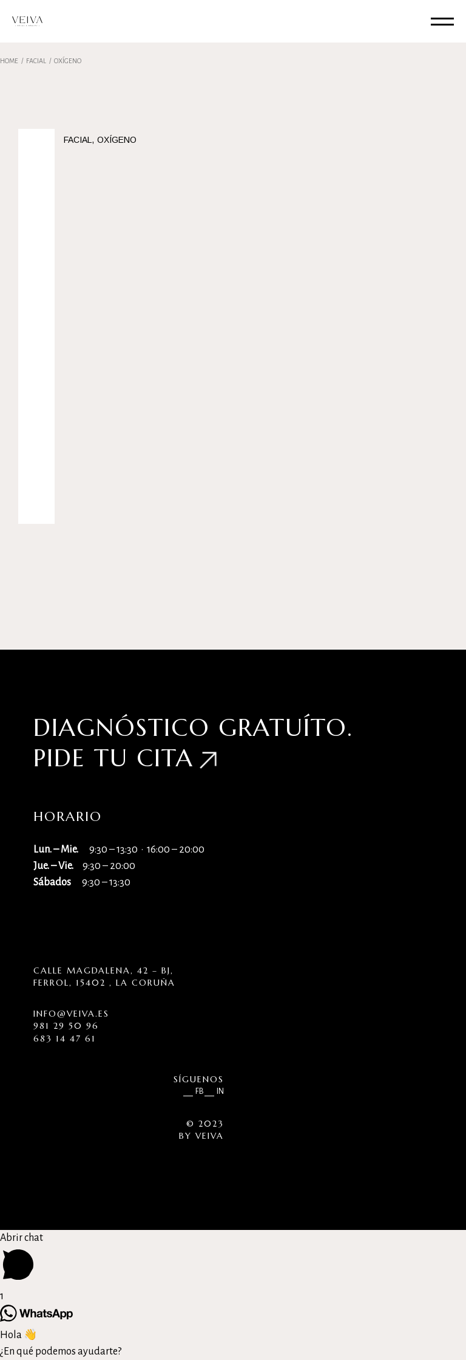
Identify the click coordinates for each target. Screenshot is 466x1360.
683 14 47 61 (64, 1038)
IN (220, 1091)
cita (165, 758)
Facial (78, 140)
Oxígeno (117, 140)
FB (199, 1091)
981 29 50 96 (66, 1025)
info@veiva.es (71, 1013)
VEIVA (209, 1135)
